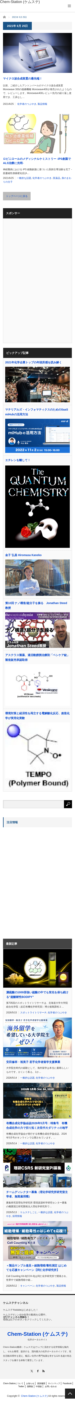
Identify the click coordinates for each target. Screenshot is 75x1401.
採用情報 (17, 1216)
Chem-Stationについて (13, 1383)
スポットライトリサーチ (33, 1012)
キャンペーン (27, 1285)
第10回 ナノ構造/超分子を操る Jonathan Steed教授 (36, 605)
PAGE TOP (70, 1394)
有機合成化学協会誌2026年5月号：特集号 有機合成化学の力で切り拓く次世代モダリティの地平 (37, 1125)
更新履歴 (41, 1383)
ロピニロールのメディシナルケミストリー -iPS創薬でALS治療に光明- (37, 161)
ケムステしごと (28, 1212)
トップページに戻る (17, 196)
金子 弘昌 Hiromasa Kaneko (23, 555)
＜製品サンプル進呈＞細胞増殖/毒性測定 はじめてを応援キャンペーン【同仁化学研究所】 (36, 1268)
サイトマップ (54, 1383)
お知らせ (30, 1383)
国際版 (30, 1386)
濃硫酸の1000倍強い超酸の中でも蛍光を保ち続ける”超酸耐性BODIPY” (37, 994)
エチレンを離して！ (17, 460)
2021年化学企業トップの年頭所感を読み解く (33, 362)
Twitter (21, 1386)
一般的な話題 (24, 178)
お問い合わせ (51, 1386)
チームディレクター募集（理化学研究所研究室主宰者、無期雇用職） (37, 1194)
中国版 (39, 1386)
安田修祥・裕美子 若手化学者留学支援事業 (33, 1062)
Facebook (67, 1383)
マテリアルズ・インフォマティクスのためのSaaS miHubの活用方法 (36, 412)
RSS (43, 1370)
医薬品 (56, 178)
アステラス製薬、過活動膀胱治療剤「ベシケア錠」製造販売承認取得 (37, 657)
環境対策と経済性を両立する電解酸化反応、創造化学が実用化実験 (37, 716)
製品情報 (42, 104)
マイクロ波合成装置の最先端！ (22, 78)
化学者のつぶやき (26, 104)
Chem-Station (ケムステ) (37, 1334)
